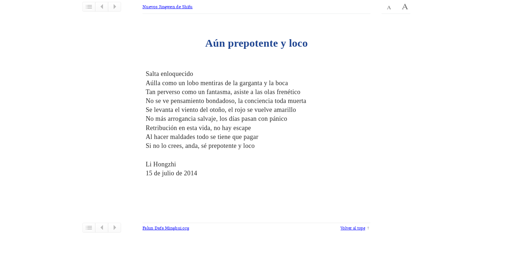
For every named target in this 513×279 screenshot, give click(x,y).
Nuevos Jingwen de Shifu (167, 7)
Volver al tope (353, 228)
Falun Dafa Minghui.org (165, 228)
